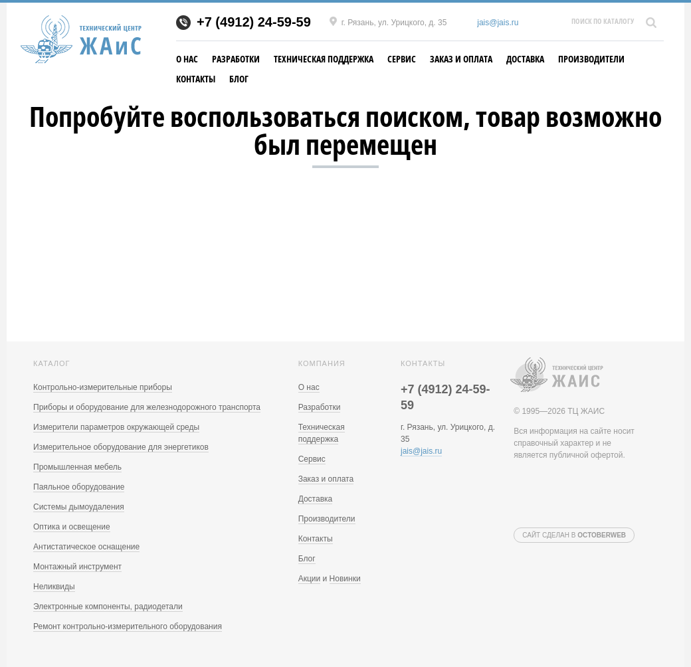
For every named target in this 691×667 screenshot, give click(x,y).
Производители (591, 58)
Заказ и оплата (461, 58)
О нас (187, 58)
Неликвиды (54, 586)
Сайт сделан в (574, 535)
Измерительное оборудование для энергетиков (121, 447)
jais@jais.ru (497, 22)
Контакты (195, 78)
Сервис (401, 58)
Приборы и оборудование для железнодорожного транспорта (146, 407)
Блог (238, 78)
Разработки (236, 58)
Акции (309, 578)
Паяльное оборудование (78, 487)
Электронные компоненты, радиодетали (108, 606)
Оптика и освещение (71, 526)
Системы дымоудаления (78, 507)
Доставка (525, 58)
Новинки (345, 578)
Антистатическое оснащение (86, 546)
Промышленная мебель (77, 467)
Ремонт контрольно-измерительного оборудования (127, 626)
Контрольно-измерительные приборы (102, 387)
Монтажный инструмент (77, 566)
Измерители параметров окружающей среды (116, 427)
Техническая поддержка (323, 58)
